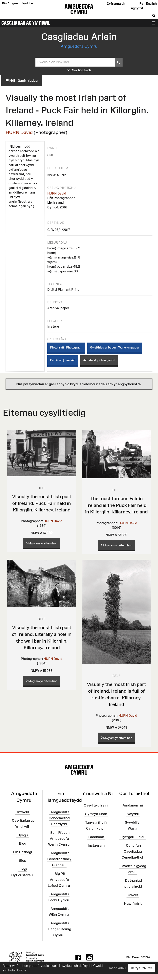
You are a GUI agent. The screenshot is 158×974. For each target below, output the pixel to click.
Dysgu (22, 835)
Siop (22, 861)
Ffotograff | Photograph (66, 347)
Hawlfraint (133, 903)
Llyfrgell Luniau (132, 837)
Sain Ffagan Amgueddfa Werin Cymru (58, 838)
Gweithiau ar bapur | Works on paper (114, 347)
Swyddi (133, 814)
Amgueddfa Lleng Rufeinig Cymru (59, 929)
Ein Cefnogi (22, 852)
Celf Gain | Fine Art (62, 360)
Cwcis (133, 895)
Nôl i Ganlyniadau (22, 80)
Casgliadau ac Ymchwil (25, 23)
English (151, 3)
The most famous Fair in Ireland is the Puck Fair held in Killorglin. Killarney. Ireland (116, 505)
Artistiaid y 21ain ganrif (99, 360)
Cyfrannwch (116, 3)
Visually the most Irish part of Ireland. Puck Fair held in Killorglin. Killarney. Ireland (41, 503)
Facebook (96, 837)
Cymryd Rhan (96, 814)
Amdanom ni (133, 805)
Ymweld (22, 812)
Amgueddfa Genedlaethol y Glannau (59, 859)
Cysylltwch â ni (96, 805)
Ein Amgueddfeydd (17, 3)
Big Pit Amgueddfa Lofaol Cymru (59, 879)
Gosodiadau (117, 968)
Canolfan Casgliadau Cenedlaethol (132, 851)
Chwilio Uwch (79, 70)
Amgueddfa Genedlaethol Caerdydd (59, 818)
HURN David (19, 132)
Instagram (96, 845)
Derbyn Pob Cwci (141, 968)
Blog (22, 843)
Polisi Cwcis (17, 970)
